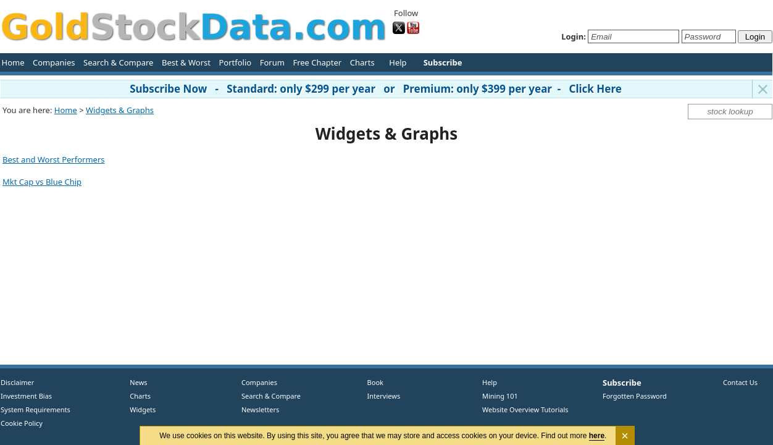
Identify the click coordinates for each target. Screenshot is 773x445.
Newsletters (260, 409)
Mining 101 (500, 395)
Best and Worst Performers (53, 159)
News (134, 382)
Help (397, 62)
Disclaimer (17, 382)
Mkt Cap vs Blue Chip (41, 181)
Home (13, 62)
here (596, 435)
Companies (54, 62)
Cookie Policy (22, 423)
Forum (272, 62)
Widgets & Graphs (120, 110)
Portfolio (235, 62)
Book (372, 382)
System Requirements (35, 409)
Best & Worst (186, 62)
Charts (362, 62)
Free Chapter (317, 62)
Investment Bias (26, 395)
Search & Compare (118, 62)
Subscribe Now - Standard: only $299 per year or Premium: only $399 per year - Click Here (376, 89)
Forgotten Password (635, 395)
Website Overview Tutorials (525, 409)
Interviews (381, 395)
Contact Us (740, 382)
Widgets (138, 409)
